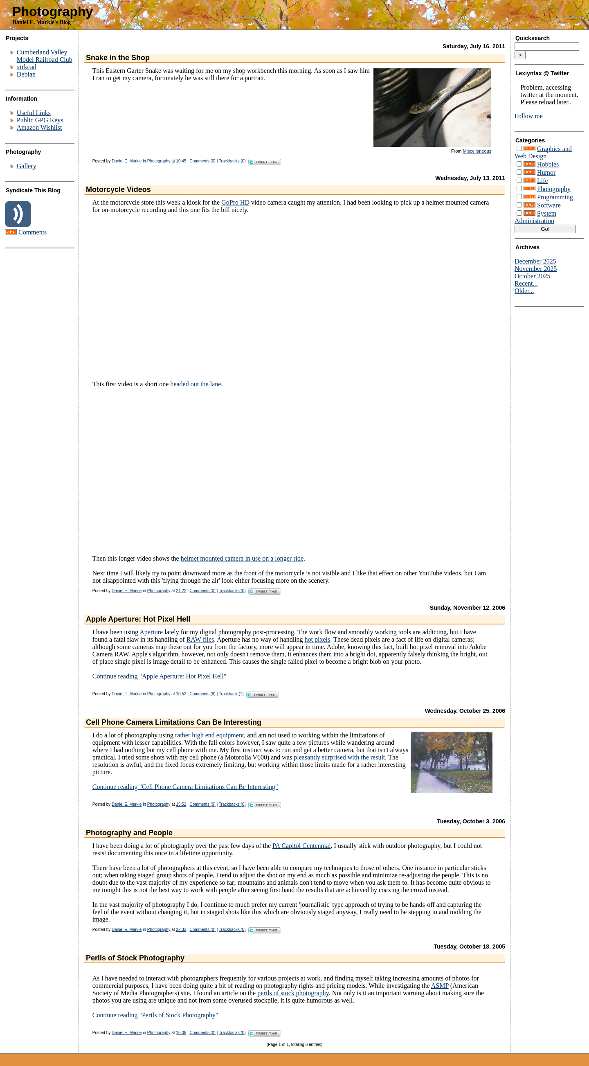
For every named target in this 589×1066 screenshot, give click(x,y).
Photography (52, 11)
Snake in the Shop (118, 58)
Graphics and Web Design (543, 152)
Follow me (529, 116)
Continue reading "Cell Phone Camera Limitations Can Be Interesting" (185, 786)
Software (549, 205)
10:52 (181, 694)
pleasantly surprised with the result (339, 757)
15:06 (181, 1032)
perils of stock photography (292, 992)
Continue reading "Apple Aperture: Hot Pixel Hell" (159, 676)
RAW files (200, 639)
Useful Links (34, 112)
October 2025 (533, 276)
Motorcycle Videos (118, 189)
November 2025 (536, 268)
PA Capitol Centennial (301, 845)
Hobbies (548, 164)
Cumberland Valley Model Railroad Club (44, 56)
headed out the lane (195, 384)
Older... (524, 290)
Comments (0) (203, 161)
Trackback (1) (231, 694)
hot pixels (317, 639)
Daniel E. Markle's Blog (41, 22)
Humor (546, 172)
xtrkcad (26, 66)
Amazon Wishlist (39, 127)
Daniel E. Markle (127, 161)
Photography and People (129, 833)
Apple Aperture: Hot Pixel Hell (138, 619)
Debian (26, 74)
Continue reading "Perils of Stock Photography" (155, 1015)
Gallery (26, 165)
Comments (32, 232)
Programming (555, 197)
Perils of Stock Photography (135, 958)
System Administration (535, 217)
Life (542, 180)
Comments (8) (203, 694)
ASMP (440, 985)
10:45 (181, 161)
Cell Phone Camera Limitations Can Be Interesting (173, 722)
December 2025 (535, 261)
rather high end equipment (209, 735)
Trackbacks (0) (232, 161)
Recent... (526, 283)
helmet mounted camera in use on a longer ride (242, 558)
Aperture (151, 632)
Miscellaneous (477, 151)
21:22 (181, 590)
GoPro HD (235, 202)
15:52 (181, 804)
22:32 (181, 929)
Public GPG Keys (40, 120)
